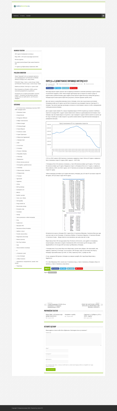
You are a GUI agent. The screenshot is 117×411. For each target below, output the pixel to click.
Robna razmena (20, 239)
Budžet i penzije (20, 195)
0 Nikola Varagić (20, 123)
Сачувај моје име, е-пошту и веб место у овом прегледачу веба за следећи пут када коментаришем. (69, 365)
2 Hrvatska (19, 148)
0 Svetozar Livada (21, 131)
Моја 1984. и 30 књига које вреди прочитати (54, 315)
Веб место (49, 359)
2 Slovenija (19, 156)
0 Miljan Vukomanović (22, 120)
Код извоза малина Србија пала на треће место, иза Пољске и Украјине (26, 97)
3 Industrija (19, 167)
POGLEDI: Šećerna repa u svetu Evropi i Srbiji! (28, 83)
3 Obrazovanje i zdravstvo (23, 170)
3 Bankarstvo (19, 159)
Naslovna (16, 15)
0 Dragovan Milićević (21, 118)
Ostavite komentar (90, 83)
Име (47, 348)
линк (90, 97)
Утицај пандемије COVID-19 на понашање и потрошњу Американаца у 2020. (57, 305)
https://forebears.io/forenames (74, 241)
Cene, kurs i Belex (21, 198)
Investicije (19, 211)
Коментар (48, 332)
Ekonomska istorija (21, 206)
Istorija (18, 214)
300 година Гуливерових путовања (24, 54)
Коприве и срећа (70, 314)
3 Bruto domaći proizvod (22, 162)
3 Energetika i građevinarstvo (23, 165)
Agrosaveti (19, 178)
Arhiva (18, 184)
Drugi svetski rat (20, 203)
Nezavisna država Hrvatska (23, 228)
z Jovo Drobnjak (20, 256)
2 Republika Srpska (21, 153)
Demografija (72, 83)
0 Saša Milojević (20, 129)
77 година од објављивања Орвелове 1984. (26, 66)
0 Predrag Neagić (20, 126)
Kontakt (28, 15)
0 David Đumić (20, 115)
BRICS (18, 192)
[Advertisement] (71, 8)
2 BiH (17, 142)
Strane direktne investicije (23, 247)
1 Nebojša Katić (20, 140)
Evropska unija (79, 83)
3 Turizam (19, 176)
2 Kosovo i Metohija (21, 151)
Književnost (19, 223)
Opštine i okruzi (20, 231)
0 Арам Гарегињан (21, 134)
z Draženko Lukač (21, 253)
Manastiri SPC (20, 225)
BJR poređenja (20, 187)
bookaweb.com (20, 189)
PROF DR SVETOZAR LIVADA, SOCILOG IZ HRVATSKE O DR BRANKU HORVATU (90, 305)
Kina (17, 220)
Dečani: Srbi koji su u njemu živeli (29, 86)
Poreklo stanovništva (21, 234)
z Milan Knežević (20, 258)
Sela (17, 245)
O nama (22, 15)
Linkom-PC (40, 408)
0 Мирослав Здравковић (64, 83)
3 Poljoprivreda (20, 173)
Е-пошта (48, 353)
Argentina (18, 181)
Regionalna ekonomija (22, 236)
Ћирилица (19, 266)
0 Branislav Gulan (21, 112)
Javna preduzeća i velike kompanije (25, 217)
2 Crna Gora (19, 145)
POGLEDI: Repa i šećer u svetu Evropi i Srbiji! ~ (27, 82)
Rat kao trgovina (19, 59)
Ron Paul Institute (21, 242)
